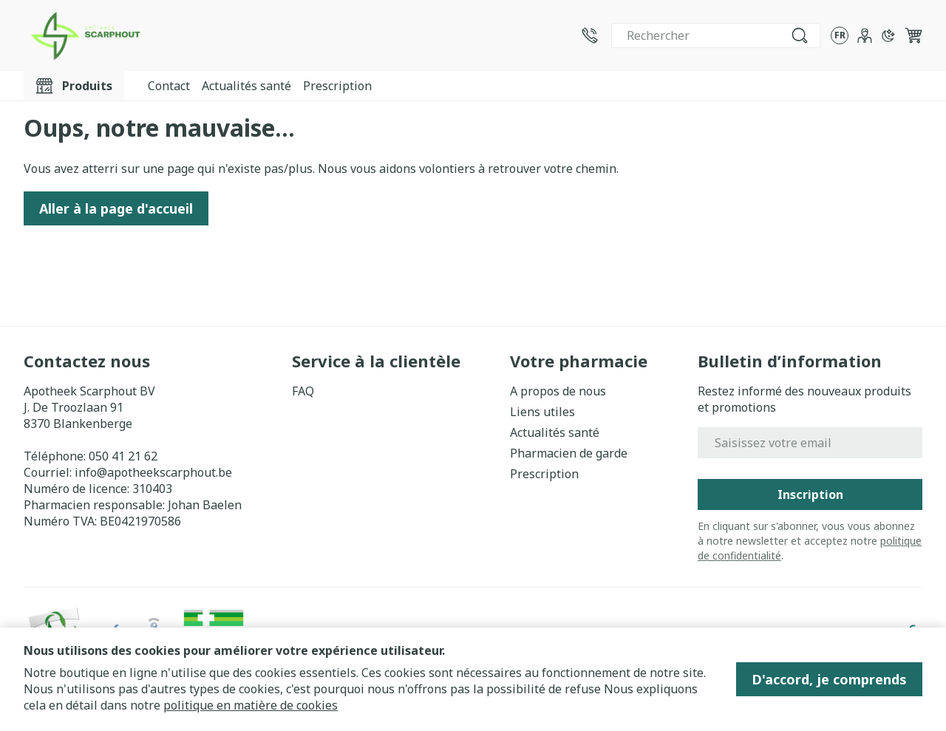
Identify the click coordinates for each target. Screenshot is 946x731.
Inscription (810, 494)
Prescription (337, 86)
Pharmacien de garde (568, 453)
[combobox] (715, 35)
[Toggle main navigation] (74, 86)
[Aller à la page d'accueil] (85, 35)
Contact (169, 86)
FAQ (303, 391)
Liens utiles (542, 412)
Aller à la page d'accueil (116, 208)
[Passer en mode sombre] (888, 35)
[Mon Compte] (864, 35)
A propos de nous (558, 391)
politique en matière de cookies (250, 705)
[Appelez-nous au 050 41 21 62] (590, 35)
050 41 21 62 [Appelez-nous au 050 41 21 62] (123, 456)
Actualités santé (246, 86)
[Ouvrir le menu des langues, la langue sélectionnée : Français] (839, 35)
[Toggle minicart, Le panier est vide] (913, 35)
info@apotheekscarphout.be (153, 472)
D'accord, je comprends (829, 679)
